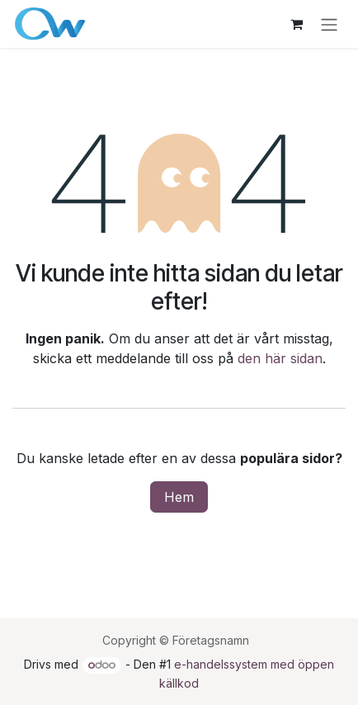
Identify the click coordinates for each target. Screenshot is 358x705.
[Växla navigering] (329, 24)
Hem (179, 497)
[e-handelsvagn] (296, 23)
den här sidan (280, 358)
